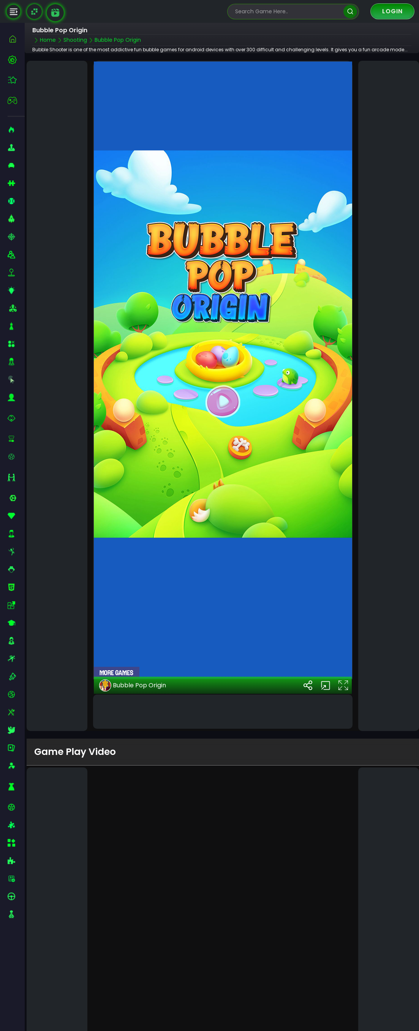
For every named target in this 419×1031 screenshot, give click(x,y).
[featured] (16, 79)
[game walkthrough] (55, 12)
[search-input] (287, 11)
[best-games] (16, 59)
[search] (350, 11)
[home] (16, 39)
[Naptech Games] (34, 11)
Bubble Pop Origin (132, 680)
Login (392, 11)
